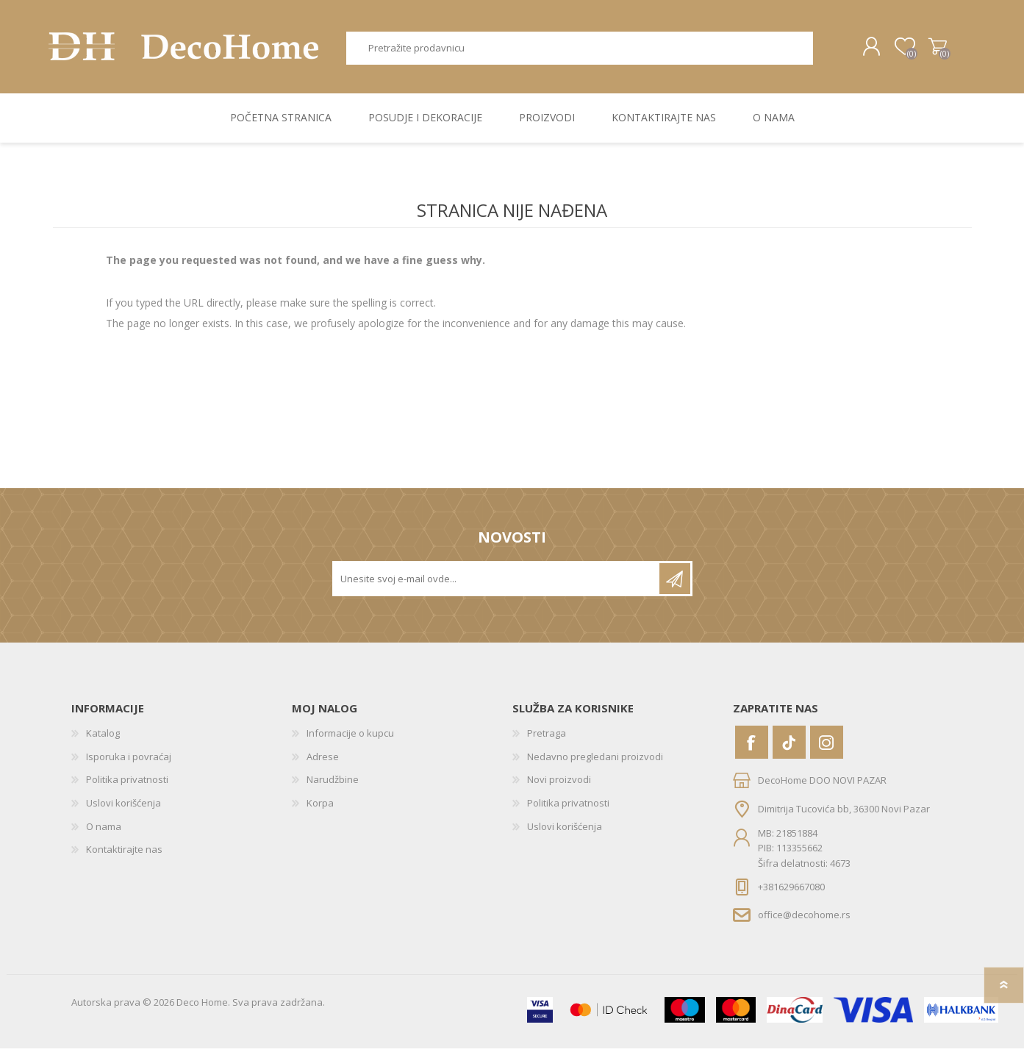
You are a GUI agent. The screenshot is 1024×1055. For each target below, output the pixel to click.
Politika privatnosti (127, 786)
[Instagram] (826, 748)
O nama (103, 833)
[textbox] (579, 51)
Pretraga (829, 51)
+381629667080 (791, 893)
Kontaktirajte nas (124, 855)
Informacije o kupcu (350, 739)
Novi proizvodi (559, 786)
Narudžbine (333, 786)
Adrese (323, 763)
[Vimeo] (789, 748)
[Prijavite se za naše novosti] (496, 585)
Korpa (933, 50)
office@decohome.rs (804, 921)
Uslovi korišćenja (123, 809)
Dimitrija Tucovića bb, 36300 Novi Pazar (844, 815)
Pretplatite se (674, 585)
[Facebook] (751, 748)
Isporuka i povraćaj (128, 763)
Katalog (103, 739)
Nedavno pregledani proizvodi (595, 763)
